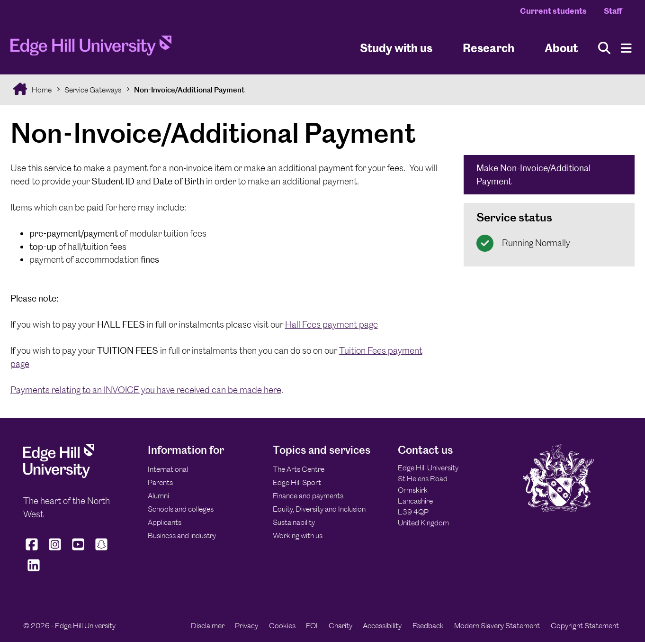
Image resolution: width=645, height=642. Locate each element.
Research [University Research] (488, 48)
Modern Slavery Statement (497, 625)
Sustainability (294, 522)
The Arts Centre (298, 469)
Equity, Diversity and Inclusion (319, 509)
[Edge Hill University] (58, 475)
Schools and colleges (181, 509)
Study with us (396, 48)
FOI (312, 625)
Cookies (282, 625)
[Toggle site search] (604, 48)
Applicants (164, 522)
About (561, 48)
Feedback (428, 625)
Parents (160, 482)
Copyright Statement (585, 625)
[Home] (90, 48)
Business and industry (182, 535)
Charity (340, 625)
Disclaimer (207, 625)
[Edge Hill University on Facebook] (33, 550)
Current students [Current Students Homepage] (553, 11)
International (168, 469)
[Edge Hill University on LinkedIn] (34, 571)
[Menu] (626, 48)
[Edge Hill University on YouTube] (78, 550)
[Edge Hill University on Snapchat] (101, 550)
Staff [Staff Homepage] (613, 11)
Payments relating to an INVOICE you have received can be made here (145, 390)
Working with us (297, 535)
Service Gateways (92, 89)
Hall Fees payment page (331, 324)
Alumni (158, 495)
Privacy (246, 625)
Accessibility (382, 625)
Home (41, 89)
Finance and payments (308, 495)
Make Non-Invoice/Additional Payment (533, 175)
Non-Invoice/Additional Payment (189, 89)
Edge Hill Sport (297, 482)
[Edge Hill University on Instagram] (54, 550)
